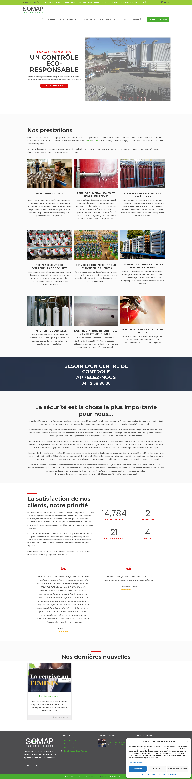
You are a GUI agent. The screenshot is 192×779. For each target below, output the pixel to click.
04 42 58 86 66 (96, 383)
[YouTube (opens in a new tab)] (165, 2)
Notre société (69, 744)
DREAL (98, 140)
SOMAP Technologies (99, 776)
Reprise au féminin (49, 696)
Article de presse (62, 717)
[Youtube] (35, 765)
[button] (187, 741)
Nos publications (70, 747)
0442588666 (30, 2)
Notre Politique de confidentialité (77, 751)
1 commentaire (122, 745)
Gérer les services (136, 762)
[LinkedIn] (28, 765)
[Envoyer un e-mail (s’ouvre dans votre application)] (168, 2)
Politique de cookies (147, 774)
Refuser (156, 768)
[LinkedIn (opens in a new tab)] (162, 2)
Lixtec (124, 776)
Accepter (138, 768)
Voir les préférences (177, 768)
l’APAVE (88, 140)
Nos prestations (70, 740)
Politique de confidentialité (166, 774)
